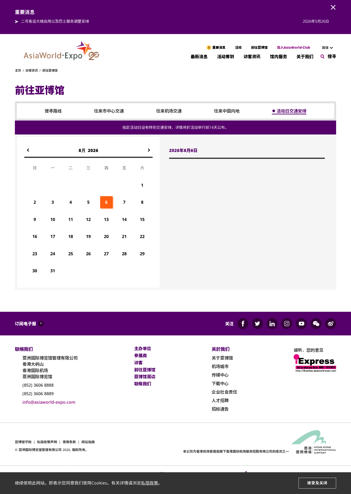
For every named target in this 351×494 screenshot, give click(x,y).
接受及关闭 (317, 482)
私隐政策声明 (47, 442)
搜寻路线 (53, 111)
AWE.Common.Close (333, 7)
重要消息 (219, 47)
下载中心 (220, 383)
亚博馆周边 (144, 376)
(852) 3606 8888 (38, 385)
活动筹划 (225, 56)
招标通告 (220, 409)
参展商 (140, 355)
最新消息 (199, 56)
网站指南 (88, 442)
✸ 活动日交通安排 (289, 111)
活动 (238, 47)
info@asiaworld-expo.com (48, 402)
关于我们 (304, 56)
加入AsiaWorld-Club (293, 47)
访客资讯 (252, 56)
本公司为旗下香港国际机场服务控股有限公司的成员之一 (236, 451)
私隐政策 (149, 483)
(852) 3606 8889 (38, 393)
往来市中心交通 (109, 111)
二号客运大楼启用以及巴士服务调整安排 (55, 21)
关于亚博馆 (222, 358)
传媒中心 (220, 375)
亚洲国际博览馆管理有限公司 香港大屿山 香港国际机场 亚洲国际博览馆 (50, 367)
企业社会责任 (224, 392)
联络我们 (142, 383)
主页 (18, 70)
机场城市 (220, 366)
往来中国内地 (227, 111)
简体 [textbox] (325, 47)
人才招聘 (220, 400)
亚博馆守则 (23, 442)
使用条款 (69, 442)
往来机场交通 (169, 111)
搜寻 (332, 56)
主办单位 (142, 348)
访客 (138, 362)
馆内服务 (278, 56)
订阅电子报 (25, 323)
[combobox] (325, 47)
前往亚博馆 (259, 47)
